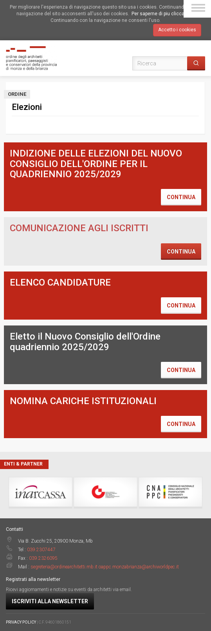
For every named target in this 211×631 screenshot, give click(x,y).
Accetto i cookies (177, 29)
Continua (181, 197)
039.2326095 (43, 558)
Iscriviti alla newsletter (50, 601)
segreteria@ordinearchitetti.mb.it (64, 567)
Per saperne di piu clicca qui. (162, 13)
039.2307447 (41, 549)
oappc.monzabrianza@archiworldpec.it (139, 567)
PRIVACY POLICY (21, 622)
